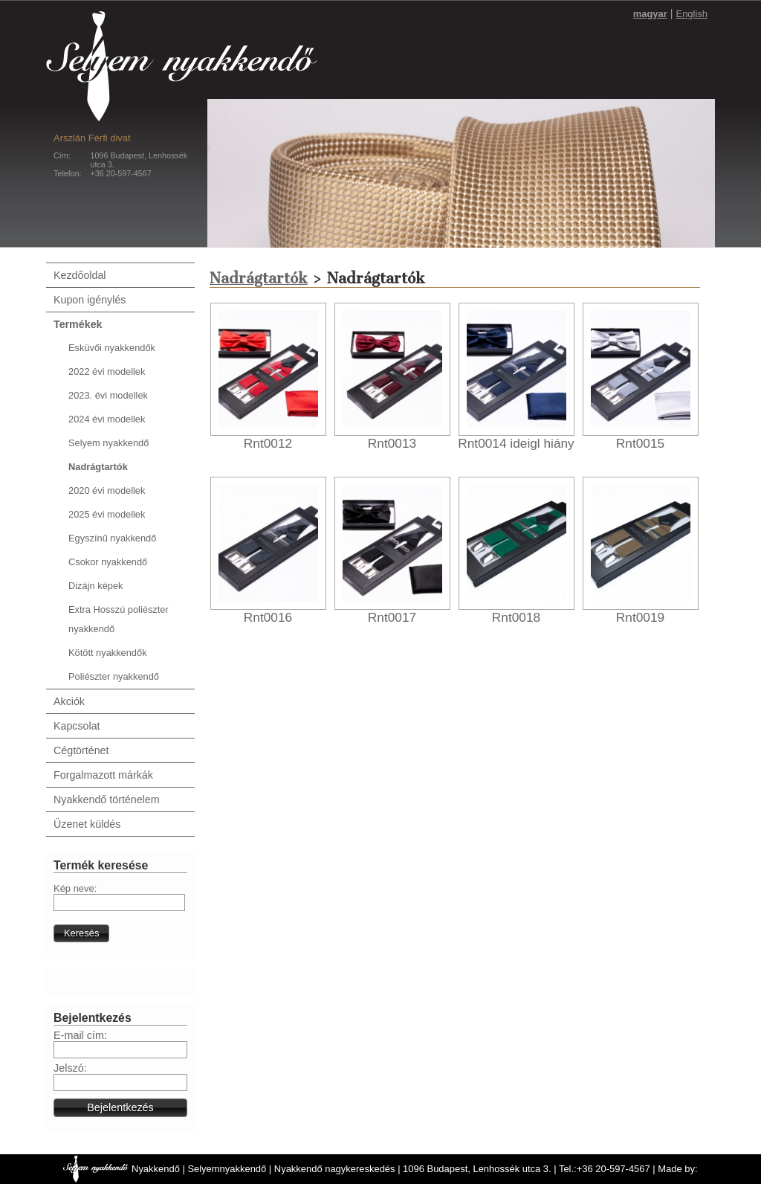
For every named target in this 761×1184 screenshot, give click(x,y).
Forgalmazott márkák (103, 775)
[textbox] (119, 902)
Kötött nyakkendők (107, 652)
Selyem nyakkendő (108, 442)
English (691, 13)
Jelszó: (70, 1068)
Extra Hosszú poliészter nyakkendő (118, 619)
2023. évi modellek (108, 395)
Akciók (69, 701)
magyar (650, 13)
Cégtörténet (81, 750)
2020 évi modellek (106, 490)
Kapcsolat (77, 726)
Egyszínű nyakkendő (112, 538)
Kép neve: (75, 888)
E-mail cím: (80, 1035)
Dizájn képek (95, 585)
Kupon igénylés (90, 300)
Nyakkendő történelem (107, 799)
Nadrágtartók (98, 466)
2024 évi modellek (106, 419)
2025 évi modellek (106, 514)
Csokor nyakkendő (107, 561)
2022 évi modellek (106, 371)
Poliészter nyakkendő (113, 676)
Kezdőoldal (80, 275)
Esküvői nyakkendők (111, 347)
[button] (81, 933)
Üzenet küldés (87, 824)
